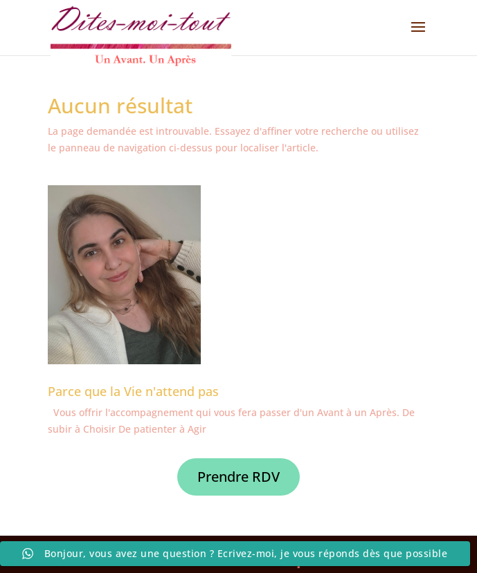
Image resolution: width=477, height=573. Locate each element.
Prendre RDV (238, 476)
